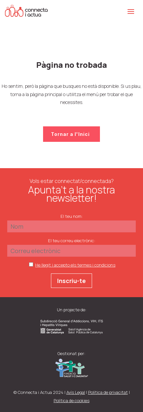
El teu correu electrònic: (71, 241)
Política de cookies (71, 400)
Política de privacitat (108, 392)
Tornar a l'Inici (70, 134)
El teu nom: (71, 216)
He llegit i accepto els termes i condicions (75, 265)
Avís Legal (75, 392)
